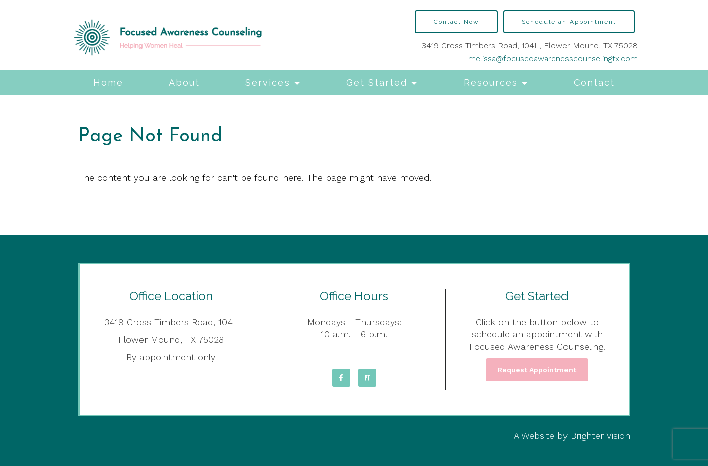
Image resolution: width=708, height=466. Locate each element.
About (184, 82)
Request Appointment (537, 370)
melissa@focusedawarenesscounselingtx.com (553, 58)
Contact (594, 82)
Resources (491, 82)
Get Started (376, 82)
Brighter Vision (600, 435)
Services (267, 82)
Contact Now (456, 21)
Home (108, 82)
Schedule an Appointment (569, 21)
